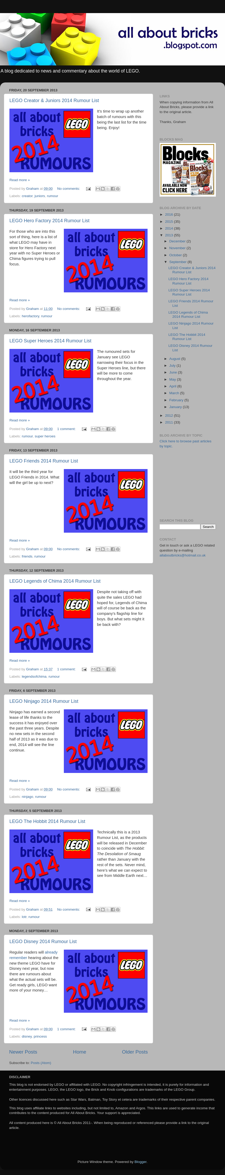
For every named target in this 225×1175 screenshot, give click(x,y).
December (178, 241)
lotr (24, 917)
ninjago (27, 797)
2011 (169, 422)
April (173, 386)
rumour (52, 196)
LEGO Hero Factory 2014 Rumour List (49, 220)
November (178, 248)
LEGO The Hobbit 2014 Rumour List (47, 821)
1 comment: (66, 429)
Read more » (19, 180)
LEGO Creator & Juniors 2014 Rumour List (54, 100)
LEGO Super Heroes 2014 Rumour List (50, 340)
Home (79, 1052)
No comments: (69, 189)
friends (27, 556)
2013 (169, 235)
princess (40, 1036)
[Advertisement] (190, 483)
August (175, 359)
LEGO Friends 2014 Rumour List (43, 461)
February (176, 400)
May (173, 379)
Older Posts (135, 1052)
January (176, 407)
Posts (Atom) (41, 1063)
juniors (40, 196)
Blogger (140, 1162)
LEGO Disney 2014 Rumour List (43, 941)
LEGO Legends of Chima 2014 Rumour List (54, 581)
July (173, 365)
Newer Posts (23, 1052)
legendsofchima (34, 676)
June (173, 372)
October (176, 255)
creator (27, 196)
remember (18, 958)
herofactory (30, 316)
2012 (169, 415)
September (178, 262)
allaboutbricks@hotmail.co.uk (183, 555)
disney (27, 1036)
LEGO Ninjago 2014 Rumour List (43, 701)
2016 (169, 214)
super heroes (45, 436)
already (51, 952)
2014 (169, 228)
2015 (169, 222)
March (174, 393)
